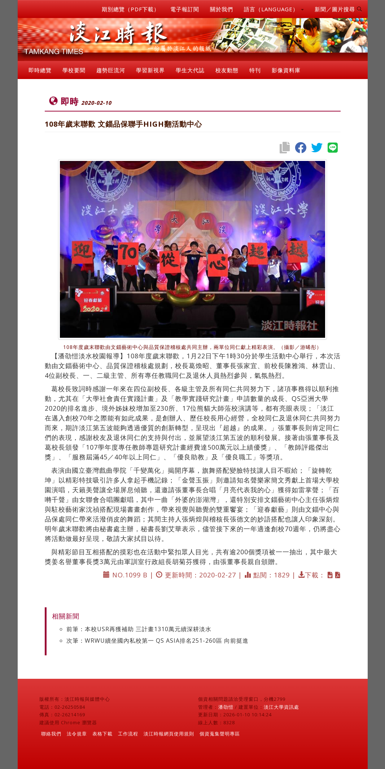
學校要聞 (74, 70)
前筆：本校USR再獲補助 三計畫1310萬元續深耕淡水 (138, 629)
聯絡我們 (51, 733)
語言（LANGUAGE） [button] (274, 9)
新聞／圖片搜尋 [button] (338, 9)
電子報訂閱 (184, 9)
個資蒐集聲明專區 (220, 733)
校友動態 (227, 70)
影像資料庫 (286, 70)
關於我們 (221, 9)
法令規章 (77, 733)
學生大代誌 (190, 70)
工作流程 (128, 733)
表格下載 (102, 733)
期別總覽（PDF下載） (130, 9)
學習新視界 (150, 70)
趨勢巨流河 (110, 70)
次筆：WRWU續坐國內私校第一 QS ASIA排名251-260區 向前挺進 (157, 641)
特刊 (255, 70)
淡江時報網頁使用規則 (169, 733)
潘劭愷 (225, 707)
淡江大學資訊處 (281, 707)
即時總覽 (40, 70)
